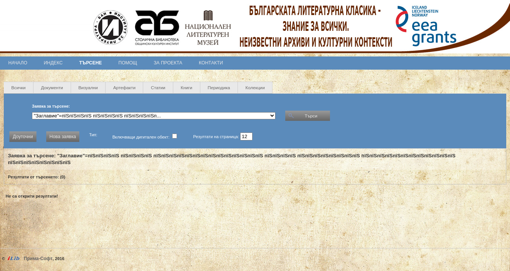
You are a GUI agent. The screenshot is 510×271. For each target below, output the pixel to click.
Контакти (211, 62)
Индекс (53, 62)
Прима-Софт (38, 258)
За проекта (168, 62)
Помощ (127, 62)
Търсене (90, 62)
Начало (17, 62)
